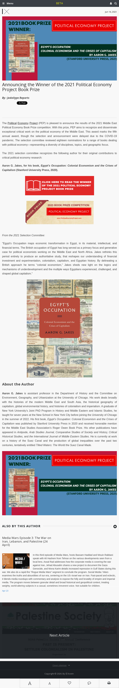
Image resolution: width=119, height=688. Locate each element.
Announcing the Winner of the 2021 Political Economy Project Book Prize (57, 86)
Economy (23, 123)
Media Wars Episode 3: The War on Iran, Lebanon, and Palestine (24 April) (26, 541)
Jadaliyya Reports (18, 98)
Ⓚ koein (69, 673)
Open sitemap (60, 665)
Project (34, 123)
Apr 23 (5, 590)
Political (12, 123)
